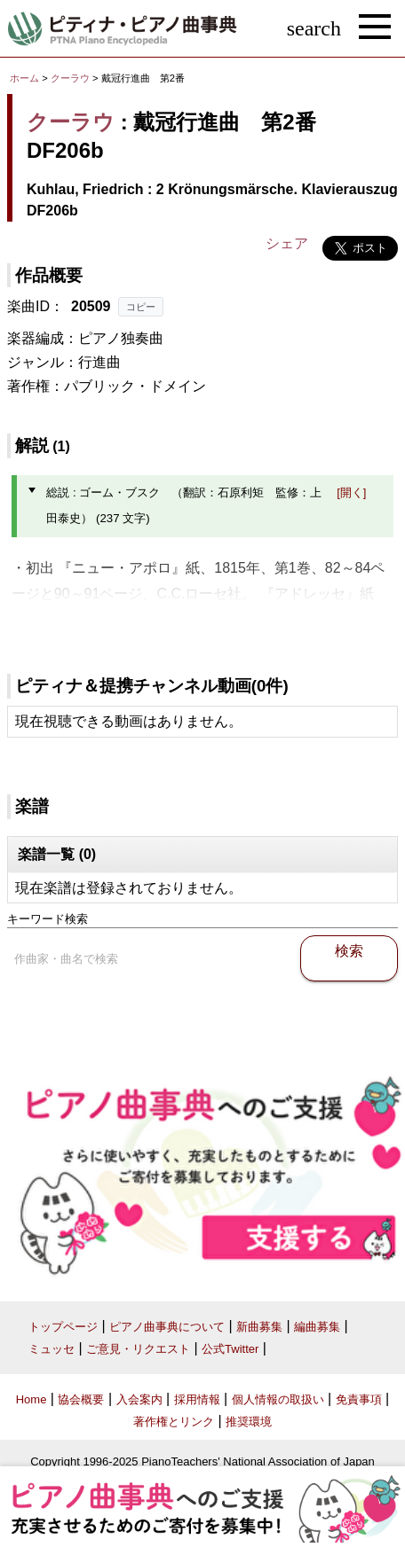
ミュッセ (51, 1349)
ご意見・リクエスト (138, 1349)
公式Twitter (230, 1349)
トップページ (63, 1326)
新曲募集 (259, 1326)
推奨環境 (249, 1421)
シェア (287, 243)
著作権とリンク (173, 1421)
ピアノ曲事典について (167, 1326)
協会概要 (81, 1399)
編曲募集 (317, 1326)
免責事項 (359, 1399)
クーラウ (70, 78)
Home (31, 1399)
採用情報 (197, 1399)
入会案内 (139, 1399)
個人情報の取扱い (278, 1399)
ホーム (24, 78)
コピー (140, 306)
